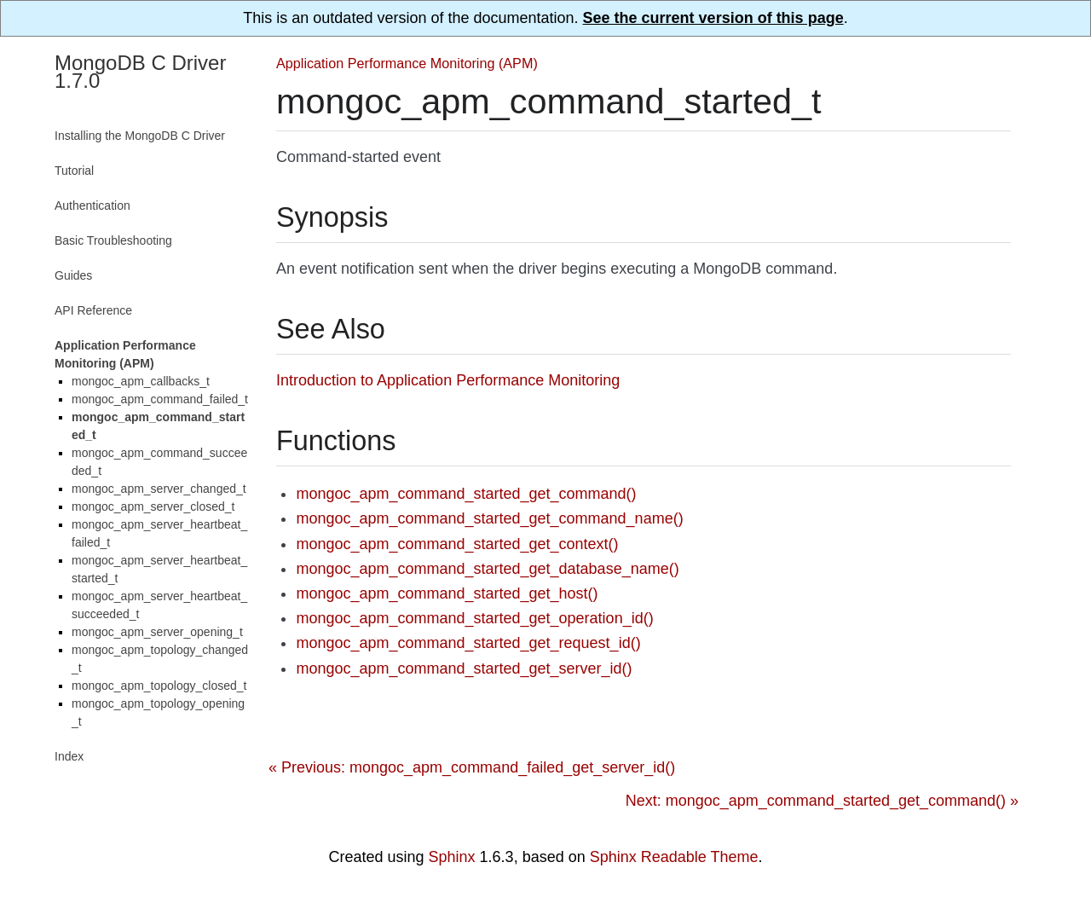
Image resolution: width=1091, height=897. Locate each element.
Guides (73, 275)
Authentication (92, 205)
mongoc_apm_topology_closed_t (159, 685)
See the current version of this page (713, 17)
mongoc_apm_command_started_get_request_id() (468, 642)
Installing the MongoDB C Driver (140, 135)
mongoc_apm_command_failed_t (160, 399)
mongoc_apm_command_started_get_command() (466, 493)
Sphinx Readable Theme (674, 856)
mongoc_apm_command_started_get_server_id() (464, 668)
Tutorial (74, 170)
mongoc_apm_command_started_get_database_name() (487, 568)
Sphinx (452, 856)
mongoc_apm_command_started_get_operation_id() (474, 618)
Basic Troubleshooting (113, 240)
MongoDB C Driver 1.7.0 (140, 71)
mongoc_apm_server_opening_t (157, 632)
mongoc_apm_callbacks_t (141, 381)
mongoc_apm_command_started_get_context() (457, 544)
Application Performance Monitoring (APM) (407, 63)
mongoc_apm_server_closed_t (153, 506)
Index (69, 756)
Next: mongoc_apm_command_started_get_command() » (822, 800)
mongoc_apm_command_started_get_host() (446, 593)
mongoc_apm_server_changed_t (159, 488)
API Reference (93, 310)
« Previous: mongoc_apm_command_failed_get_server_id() (471, 767)
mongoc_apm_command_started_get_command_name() (489, 518)
